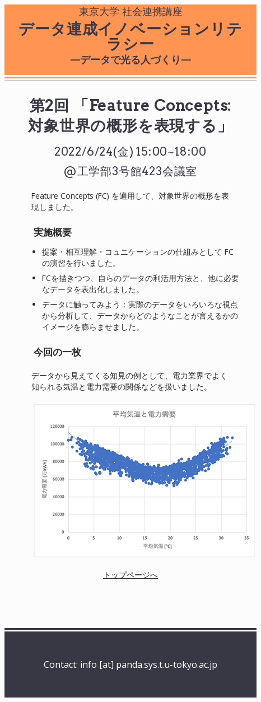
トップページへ (130, 574)
